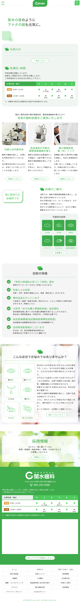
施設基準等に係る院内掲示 (40, 583)
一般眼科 (14, 578)
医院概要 (65, 574)
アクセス (14, 587)
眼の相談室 (14, 574)
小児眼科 (40, 578)
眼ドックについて (56, 414)
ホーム (14, 569)
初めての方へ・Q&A (65, 569)
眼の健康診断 (40, 587)
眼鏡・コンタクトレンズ (14, 583)
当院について (40, 574)
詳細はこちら (13, 178)
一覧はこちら (39, 60)
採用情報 (65, 587)
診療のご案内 (66, 583)
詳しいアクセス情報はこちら (39, 558)
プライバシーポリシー (14, 591)
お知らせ (40, 569)
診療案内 (58, 252)
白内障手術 (66, 578)
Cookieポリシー (40, 591)
